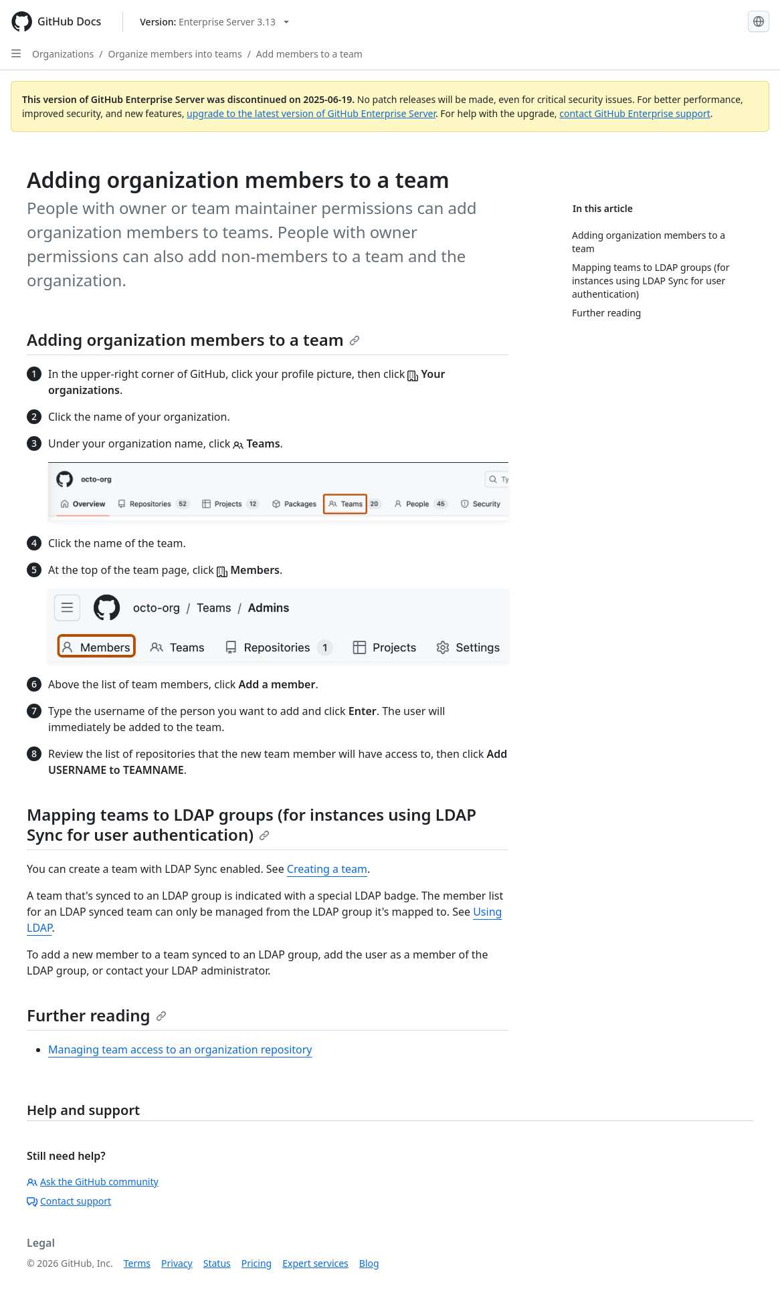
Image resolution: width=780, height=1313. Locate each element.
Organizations (63, 53)
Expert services (315, 1263)
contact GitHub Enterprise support (634, 113)
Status (217, 1263)
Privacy (177, 1263)
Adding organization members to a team (193, 339)
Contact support (69, 1201)
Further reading (97, 1015)
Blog (369, 1263)
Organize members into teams (174, 53)
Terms (137, 1263)
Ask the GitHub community (93, 1181)
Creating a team (327, 869)
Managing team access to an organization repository (180, 1049)
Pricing (256, 1263)
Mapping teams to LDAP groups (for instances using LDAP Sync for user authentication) (251, 824)
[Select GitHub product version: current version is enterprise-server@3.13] (214, 21)
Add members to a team (309, 53)
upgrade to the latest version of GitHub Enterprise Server (311, 113)
